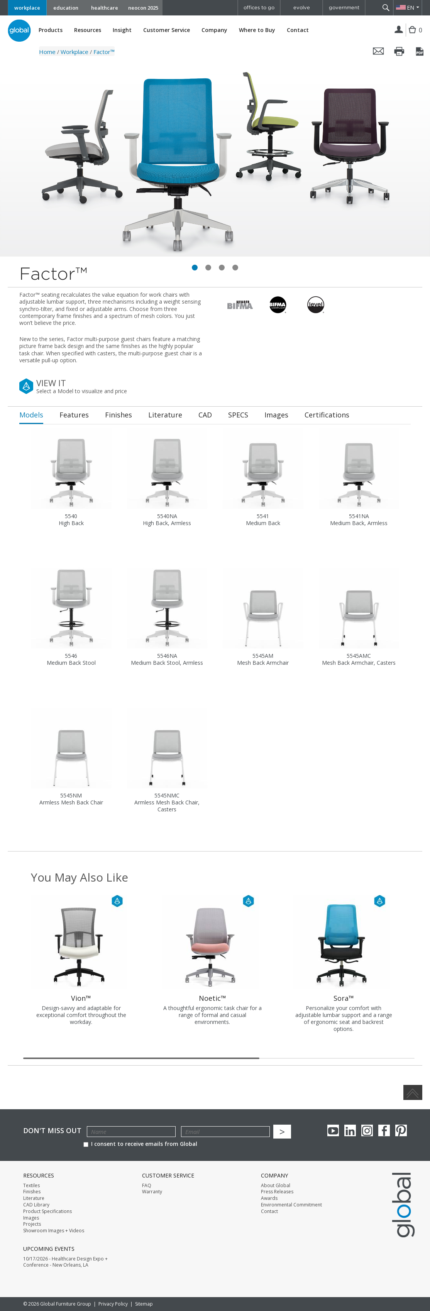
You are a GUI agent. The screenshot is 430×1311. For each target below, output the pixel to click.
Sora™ (344, 998)
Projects (32, 1224)
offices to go (259, 7)
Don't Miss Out (52, 1130)
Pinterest (401, 1130)
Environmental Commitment (291, 1205)
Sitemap (144, 1304)
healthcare (104, 7)
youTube (333, 1130)
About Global (275, 1186)
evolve (301, 7)
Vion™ (81, 998)
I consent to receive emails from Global (140, 1143)
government (344, 7)
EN (410, 7)
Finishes (32, 1192)
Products (51, 30)
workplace (27, 7)
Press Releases (277, 1192)
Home (47, 52)
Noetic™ (212, 998)
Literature (33, 1198)
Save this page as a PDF (420, 51)
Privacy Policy (113, 1304)
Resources (87, 30)
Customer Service (166, 30)
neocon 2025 (143, 7)
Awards (269, 1198)
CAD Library (36, 1205)
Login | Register (399, 30)
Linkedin (350, 1130)
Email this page (378, 51)
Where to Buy (257, 30)
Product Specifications (47, 1211)
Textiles (31, 1186)
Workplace (74, 52)
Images (31, 1218)
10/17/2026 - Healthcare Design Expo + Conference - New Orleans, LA (65, 1262)
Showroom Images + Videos (53, 1231)
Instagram (367, 1130)
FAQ (146, 1186)
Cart (413, 36)
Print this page (399, 51)
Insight (122, 30)
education (65, 7)
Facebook (384, 1130)
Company (214, 30)
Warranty (152, 1192)
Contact (298, 30)
